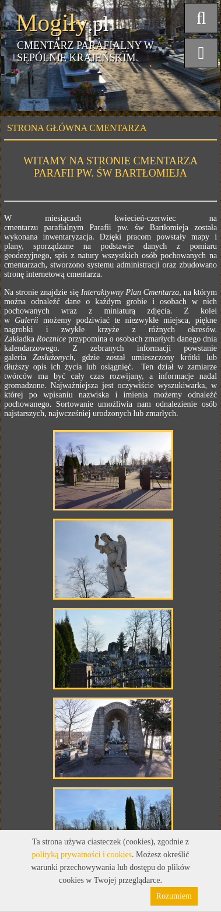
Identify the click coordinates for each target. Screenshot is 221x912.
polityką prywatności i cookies (82, 854)
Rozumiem (174, 896)
